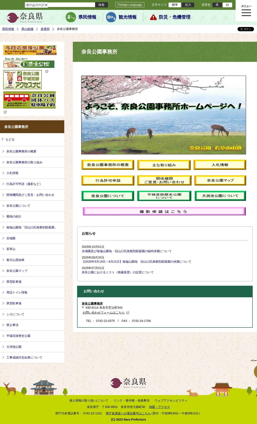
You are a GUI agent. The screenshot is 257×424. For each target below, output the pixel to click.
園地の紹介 (13, 216)
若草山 (10, 249)
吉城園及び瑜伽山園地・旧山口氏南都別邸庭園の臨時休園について (127, 251)
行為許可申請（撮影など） (24, 184)
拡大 (188, 4)
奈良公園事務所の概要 (21, 151)
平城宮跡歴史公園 (18, 336)
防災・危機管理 (174, 17)
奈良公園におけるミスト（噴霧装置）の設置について (118, 272)
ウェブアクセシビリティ (171, 400)
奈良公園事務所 (92, 303)
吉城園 (10, 238)
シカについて (15, 314)
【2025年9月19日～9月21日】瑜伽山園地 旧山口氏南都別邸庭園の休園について (136, 261)
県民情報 (87, 17)
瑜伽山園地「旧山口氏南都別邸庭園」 (31, 227)
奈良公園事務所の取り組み (24, 162)
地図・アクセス (159, 407)
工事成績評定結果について (24, 357)
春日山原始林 (15, 260)
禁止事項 (12, 325)
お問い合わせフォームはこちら (106, 312)
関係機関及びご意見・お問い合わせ (30, 194)
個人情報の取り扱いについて (88, 400)
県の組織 (27, 29)
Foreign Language (130, 4)
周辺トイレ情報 (16, 292)
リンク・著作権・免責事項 (131, 400)
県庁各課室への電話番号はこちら (128, 413)
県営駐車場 (13, 281)
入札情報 (12, 173)
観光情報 (128, 17)
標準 (175, 4)
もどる (10, 139)
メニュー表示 (246, 10)
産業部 (45, 29)
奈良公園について (18, 205)
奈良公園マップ (16, 270)
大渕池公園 (13, 346)
